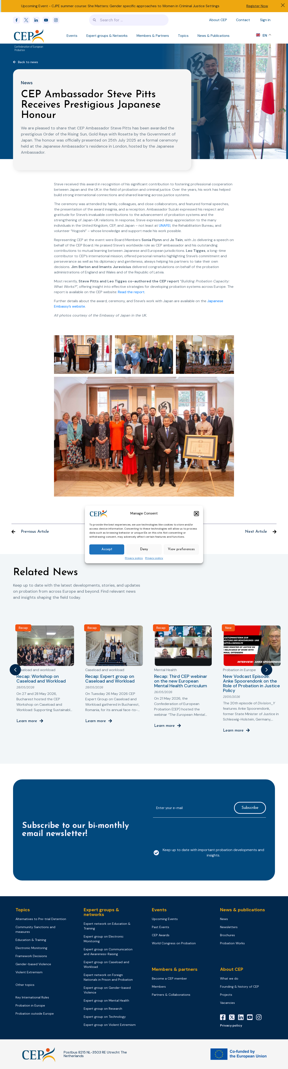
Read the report (131, 292)
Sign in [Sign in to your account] (265, 20)
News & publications (242, 910)
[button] (196, 513)
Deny (144, 549)
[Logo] (29, 36)
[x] (28, 20)
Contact (243, 20)
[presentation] (187, 830)
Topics (183, 35)
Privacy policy (134, 558)
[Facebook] (18, 20)
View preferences (181, 549)
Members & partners (175, 969)
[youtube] (47, 20)
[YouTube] (251, 1017)
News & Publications (214, 35)
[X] (233, 1017)
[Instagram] (260, 1017)
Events (72, 35)
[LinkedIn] (242, 1017)
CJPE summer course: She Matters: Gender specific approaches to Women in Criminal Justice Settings (135, 6)
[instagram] (57, 20)
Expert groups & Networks (107, 35)
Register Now (257, 6)
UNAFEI (164, 225)
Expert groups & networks (101, 912)
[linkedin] (38, 20)
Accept (106, 549)
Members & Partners (153, 35)
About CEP (218, 20)
